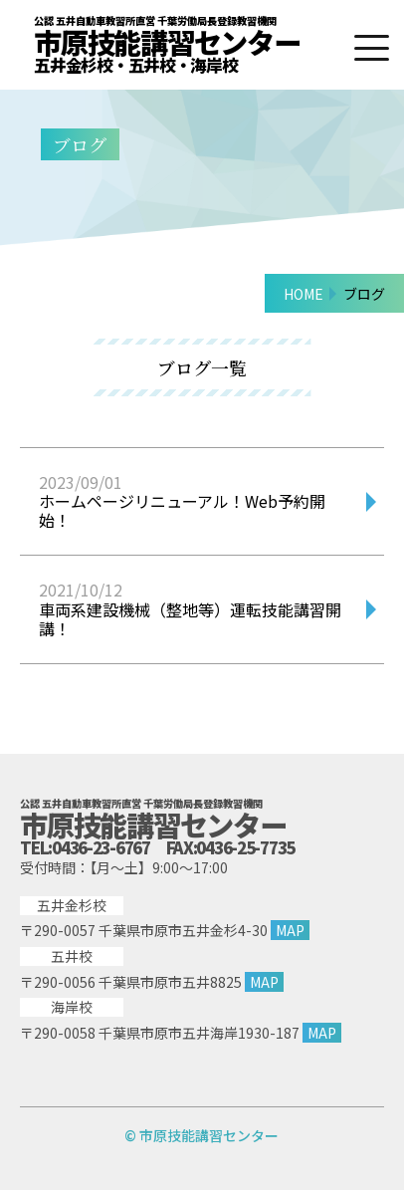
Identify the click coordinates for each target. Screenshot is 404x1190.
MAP (290, 930)
